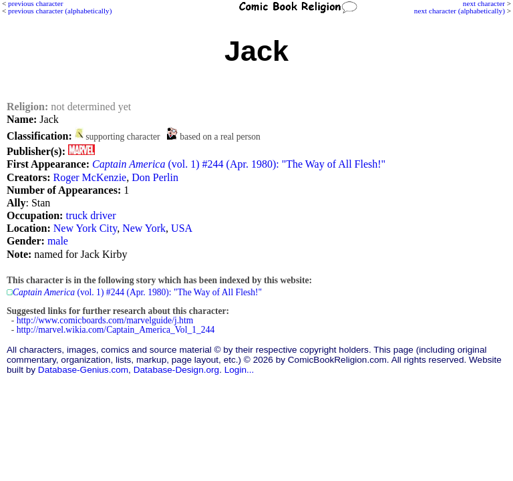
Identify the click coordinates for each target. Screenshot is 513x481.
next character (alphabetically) (459, 11)
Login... (239, 370)
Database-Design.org (176, 370)
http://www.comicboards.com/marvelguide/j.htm (105, 320)
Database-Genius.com (83, 370)
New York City (85, 228)
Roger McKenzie (89, 177)
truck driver (90, 215)
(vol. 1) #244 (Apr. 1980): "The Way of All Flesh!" (238, 164)
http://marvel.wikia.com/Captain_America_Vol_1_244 (116, 330)
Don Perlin (155, 177)
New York (144, 228)
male (57, 241)
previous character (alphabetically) (60, 11)
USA (181, 228)
